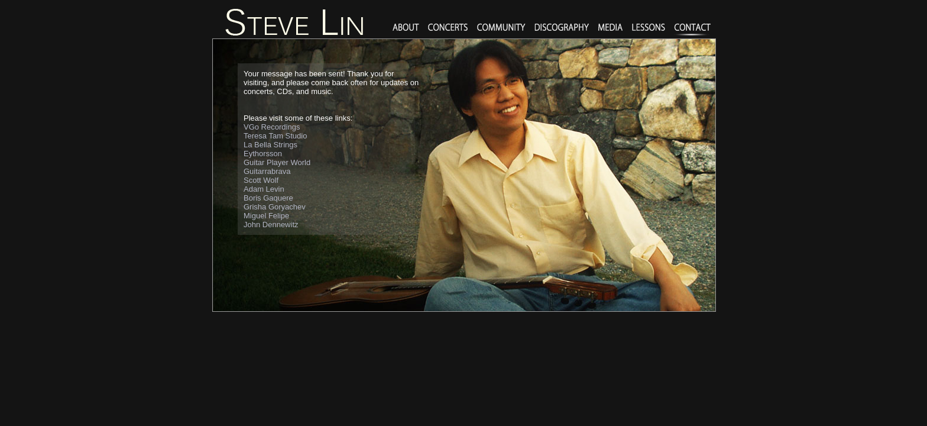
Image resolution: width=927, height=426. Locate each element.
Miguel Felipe (266, 215)
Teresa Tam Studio (275, 135)
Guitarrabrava (267, 171)
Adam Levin (264, 189)
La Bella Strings (270, 144)
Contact (692, 28)
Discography (562, 28)
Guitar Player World (277, 162)
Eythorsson (263, 153)
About (406, 28)
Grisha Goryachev (275, 206)
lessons (648, 28)
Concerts (448, 28)
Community (501, 28)
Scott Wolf (261, 180)
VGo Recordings (272, 126)
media (610, 28)
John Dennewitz (271, 224)
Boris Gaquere (268, 197)
